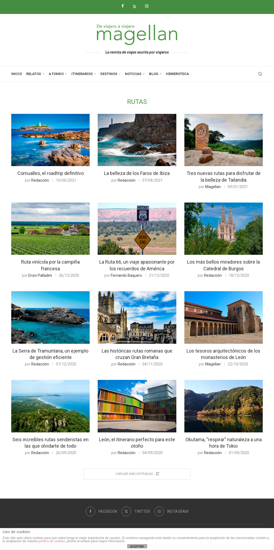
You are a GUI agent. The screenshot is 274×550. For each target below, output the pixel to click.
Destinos (108, 74)
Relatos (33, 74)
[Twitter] (136, 6)
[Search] (260, 74)
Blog (153, 74)
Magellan (213, 187)
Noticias (133, 74)
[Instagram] (149, 6)
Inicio (16, 74)
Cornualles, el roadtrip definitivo (50, 173)
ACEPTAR (137, 546)
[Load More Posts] (137, 474)
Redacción (40, 180)
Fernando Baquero (126, 275)
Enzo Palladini (40, 275)
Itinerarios (82, 74)
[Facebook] (124, 6)
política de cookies (52, 541)
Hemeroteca (177, 74)
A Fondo (56, 74)
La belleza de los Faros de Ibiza (137, 173)
